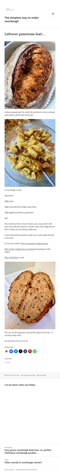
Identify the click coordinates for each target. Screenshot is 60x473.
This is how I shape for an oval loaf (19, 249)
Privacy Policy (9, 470)
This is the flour (11, 257)
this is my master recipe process (34, 243)
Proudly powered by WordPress (26, 470)
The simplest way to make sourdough (22, 19)
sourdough (42, 375)
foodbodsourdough (29, 375)
